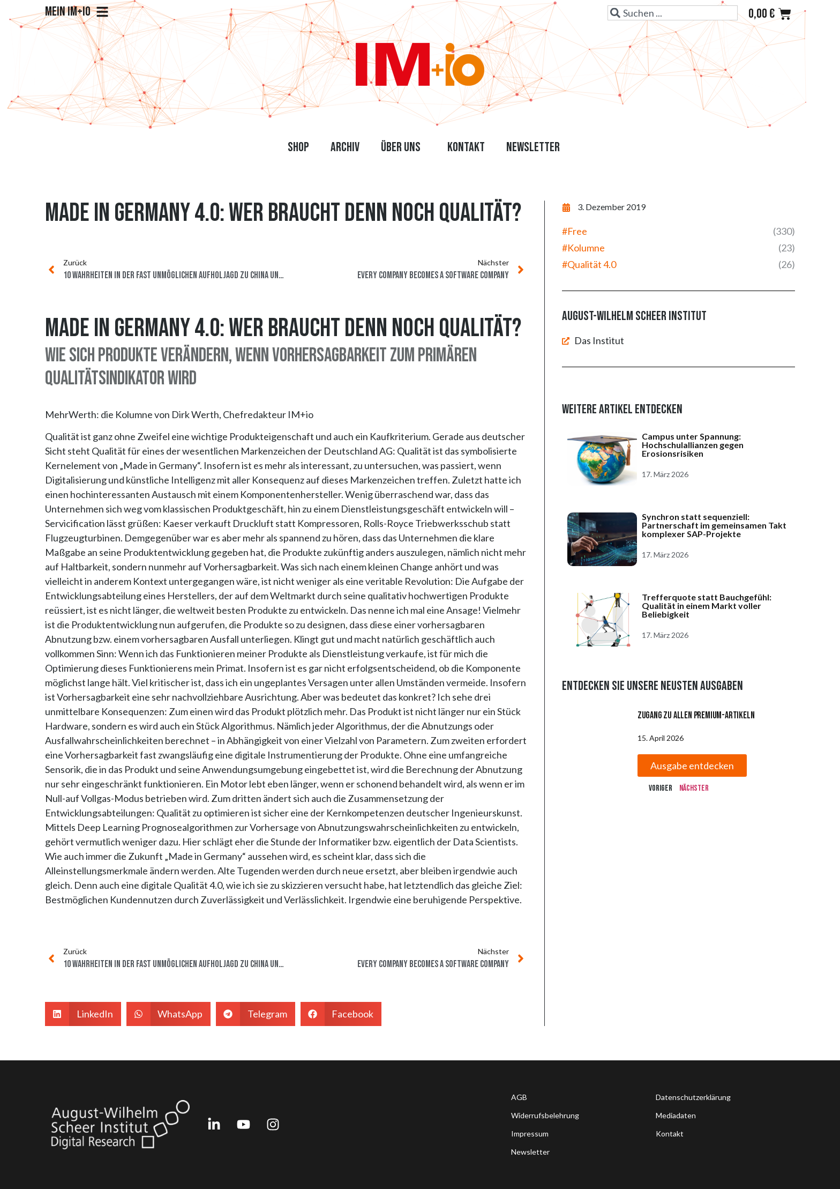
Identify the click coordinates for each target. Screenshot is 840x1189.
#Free (574, 231)
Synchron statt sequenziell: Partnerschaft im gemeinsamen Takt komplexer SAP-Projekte (714, 525)
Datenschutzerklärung (693, 1097)
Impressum (530, 1133)
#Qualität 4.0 (589, 264)
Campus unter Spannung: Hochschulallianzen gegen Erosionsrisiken (693, 444)
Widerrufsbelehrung (545, 1115)
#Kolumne (583, 248)
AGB (519, 1097)
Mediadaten (676, 1115)
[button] (83, 1014)
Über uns (403, 147)
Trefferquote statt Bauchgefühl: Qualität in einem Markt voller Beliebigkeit (706, 605)
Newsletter (533, 147)
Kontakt (466, 147)
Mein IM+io (77, 11)
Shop (298, 147)
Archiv (345, 147)
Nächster (694, 788)
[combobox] (673, 12)
